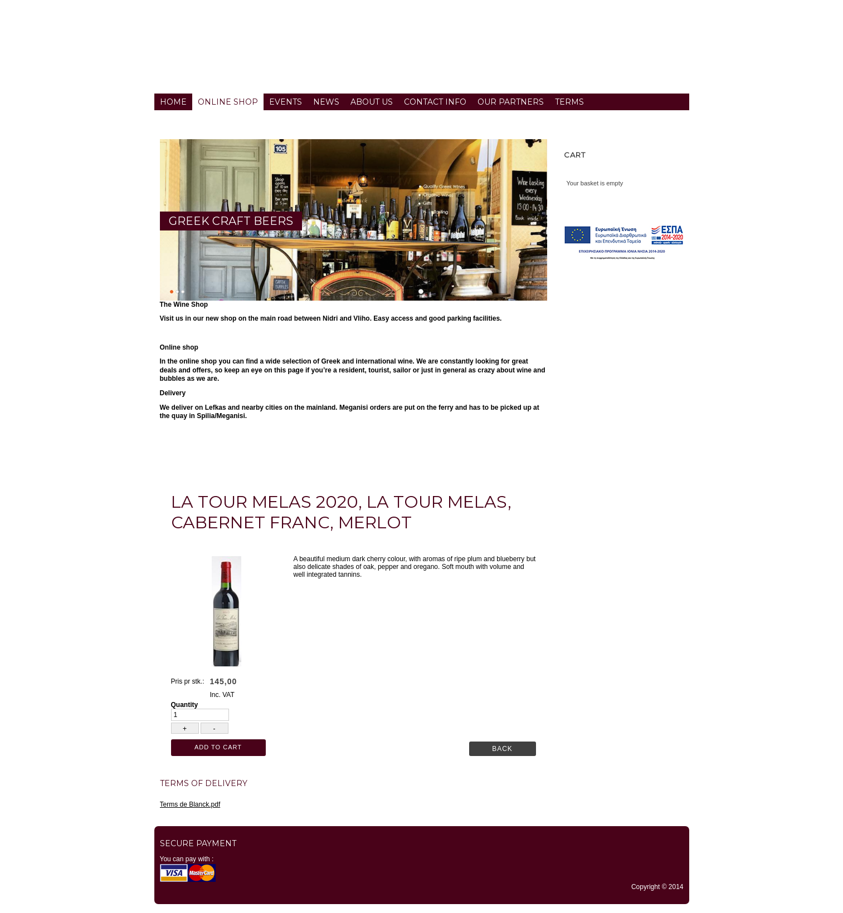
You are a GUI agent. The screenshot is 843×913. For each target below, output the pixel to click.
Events (285, 102)
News (326, 102)
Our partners (510, 102)
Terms (569, 102)
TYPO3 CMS (422, 910)
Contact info (435, 102)
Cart (575, 154)
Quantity (184, 705)
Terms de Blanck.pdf (190, 804)
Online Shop (228, 102)
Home (173, 102)
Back (502, 749)
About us (371, 102)
